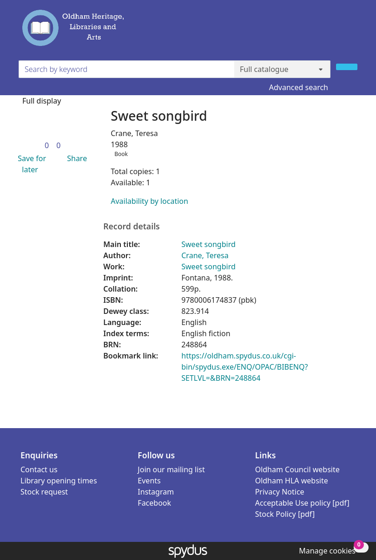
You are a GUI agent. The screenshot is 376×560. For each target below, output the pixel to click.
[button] (30, 164)
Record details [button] (131, 226)
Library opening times (58, 480)
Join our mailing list (171, 469)
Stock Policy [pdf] (285, 514)
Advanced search (298, 87)
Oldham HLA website (291, 480)
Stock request (44, 492)
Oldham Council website (297, 469)
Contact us (39, 469)
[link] (47, 145)
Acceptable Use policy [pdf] (302, 503)
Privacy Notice (279, 492)
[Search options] (282, 69)
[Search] (346, 67)
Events (149, 480)
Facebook (154, 503)
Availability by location (149, 201)
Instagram (156, 492)
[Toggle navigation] (351, 32)
